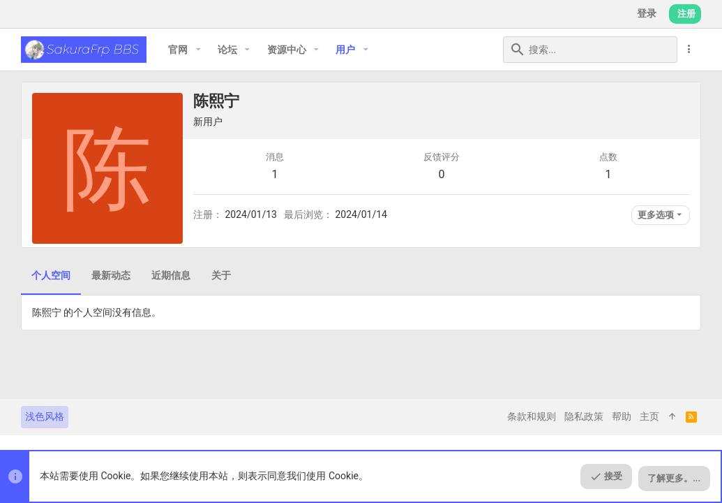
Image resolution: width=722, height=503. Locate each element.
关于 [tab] (221, 275)
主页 (649, 416)
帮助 (621, 416)
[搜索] (590, 49)
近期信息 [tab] (170, 275)
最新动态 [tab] (110, 275)
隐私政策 (583, 416)
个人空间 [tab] (50, 275)
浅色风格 (44, 416)
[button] (197, 50)
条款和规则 (531, 416)
